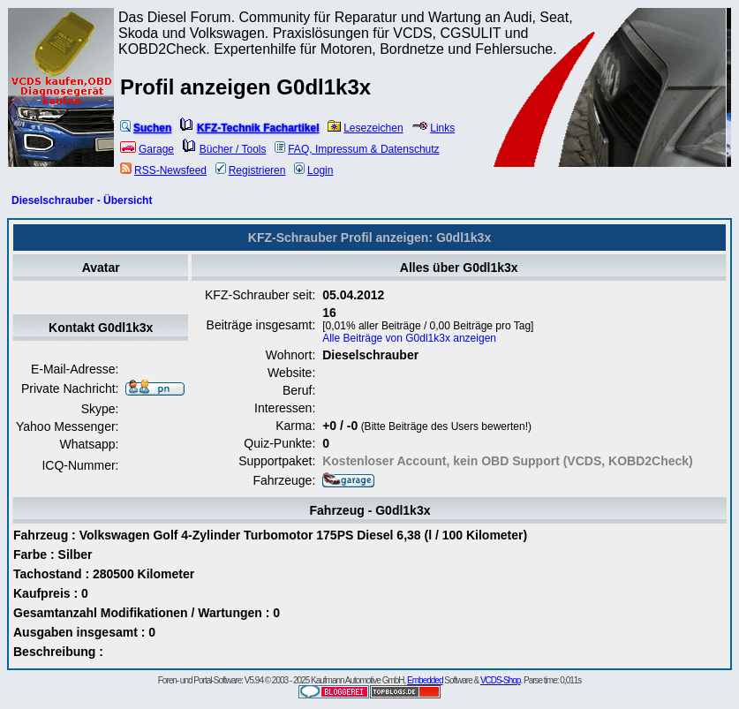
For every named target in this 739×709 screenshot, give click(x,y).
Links (433, 128)
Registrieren (250, 170)
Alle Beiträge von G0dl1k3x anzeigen (409, 338)
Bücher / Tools (225, 149)
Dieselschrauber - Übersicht (81, 200)
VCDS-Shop (500, 680)
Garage (147, 149)
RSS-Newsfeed (163, 170)
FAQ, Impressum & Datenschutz (357, 149)
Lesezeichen (365, 128)
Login (313, 170)
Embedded (424, 680)
